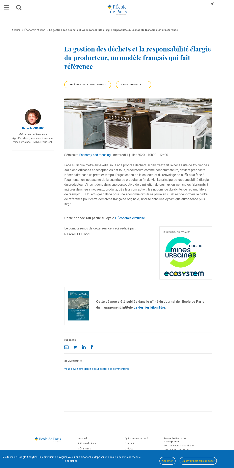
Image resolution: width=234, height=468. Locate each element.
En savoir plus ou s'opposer (198, 460)
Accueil (82, 438)
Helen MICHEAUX (33, 128)
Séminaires (84, 448)
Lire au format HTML (133, 84)
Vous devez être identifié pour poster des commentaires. (97, 368)
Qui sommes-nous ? (136, 438)
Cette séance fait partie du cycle (89, 218)
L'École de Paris (87, 443)
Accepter (167, 460)
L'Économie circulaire (130, 218)
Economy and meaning (95, 155)
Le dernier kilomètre (149, 307)
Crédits (129, 448)
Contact (129, 443)
